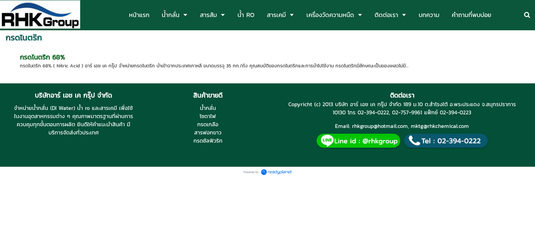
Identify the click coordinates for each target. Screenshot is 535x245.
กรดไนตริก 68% (42, 57)
